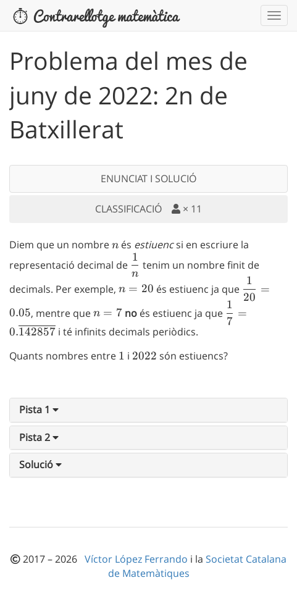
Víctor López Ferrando (137, 559)
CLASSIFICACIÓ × (148, 209)
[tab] (148, 410)
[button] (39, 409)
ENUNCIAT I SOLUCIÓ (148, 178)
